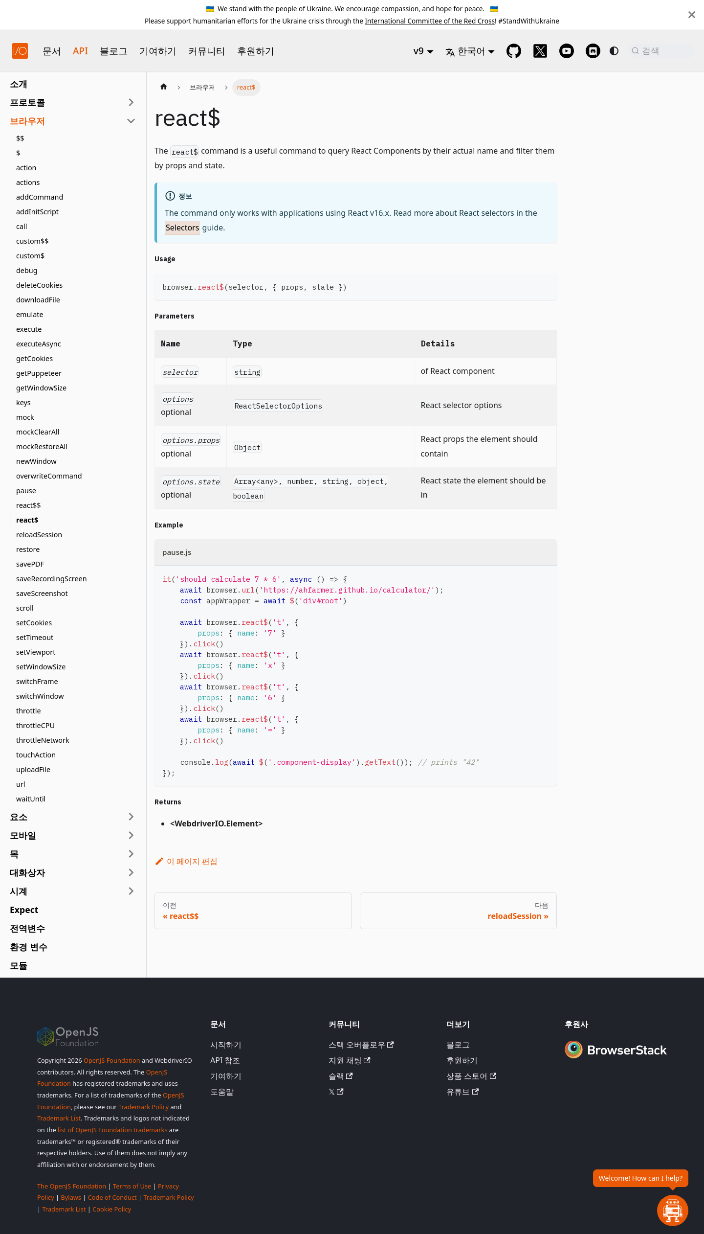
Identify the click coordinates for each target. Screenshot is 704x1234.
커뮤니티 (206, 50)
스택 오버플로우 (361, 1044)
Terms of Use (132, 1186)
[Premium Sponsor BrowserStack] (616, 1059)
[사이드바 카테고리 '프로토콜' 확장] (131, 102)
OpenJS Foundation (112, 1060)
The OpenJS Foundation (71, 1186)
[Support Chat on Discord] (593, 51)
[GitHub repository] (514, 51)
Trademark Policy (143, 1106)
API (80, 50)
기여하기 (157, 50)
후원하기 (255, 50)
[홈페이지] (163, 87)
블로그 (114, 50)
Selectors (182, 227)
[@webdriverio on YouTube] (566, 51)
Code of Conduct (112, 1197)
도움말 (222, 1091)
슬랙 (341, 1076)
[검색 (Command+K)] (661, 51)
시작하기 (226, 1044)
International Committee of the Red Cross (430, 20)
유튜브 (462, 1091)
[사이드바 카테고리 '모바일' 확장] (131, 835)
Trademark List (59, 1118)
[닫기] (692, 14)
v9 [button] (419, 50)
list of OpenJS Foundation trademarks (112, 1129)
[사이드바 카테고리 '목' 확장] (131, 854)
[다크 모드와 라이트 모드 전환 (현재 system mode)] (614, 51)
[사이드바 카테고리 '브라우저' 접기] (131, 121)
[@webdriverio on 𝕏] (540, 51)
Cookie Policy (111, 1209)
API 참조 (225, 1060)
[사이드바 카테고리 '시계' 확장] (131, 891)
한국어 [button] (465, 50)
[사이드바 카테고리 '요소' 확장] (131, 816)
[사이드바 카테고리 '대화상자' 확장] (131, 872)
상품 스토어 (471, 1076)
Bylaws (71, 1197)
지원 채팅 (350, 1060)
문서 (52, 50)
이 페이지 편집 (186, 861)
